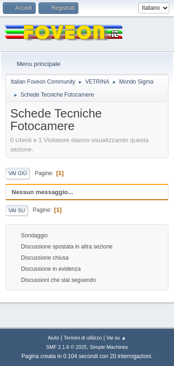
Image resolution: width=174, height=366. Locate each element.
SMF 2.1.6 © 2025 (66, 347)
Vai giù (17, 173)
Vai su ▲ (116, 337)
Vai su (16, 210)
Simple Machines (109, 347)
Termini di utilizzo (83, 337)
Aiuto (53, 337)
